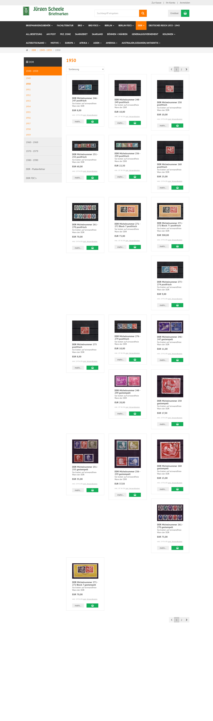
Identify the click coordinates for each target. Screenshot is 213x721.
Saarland (97, 34)
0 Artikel (174, 13)
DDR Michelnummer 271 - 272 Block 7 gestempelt (85, 583)
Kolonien (169, 34)
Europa (70, 42)
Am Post (51, 34)
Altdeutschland (36, 42)
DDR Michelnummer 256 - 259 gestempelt (127, 473)
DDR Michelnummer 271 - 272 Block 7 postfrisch (127, 225)
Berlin (109, 25)
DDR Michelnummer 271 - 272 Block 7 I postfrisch (170, 224)
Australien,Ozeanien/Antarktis (141, 42)
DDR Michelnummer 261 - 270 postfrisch (85, 226)
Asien (97, 42)
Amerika (111, 42)
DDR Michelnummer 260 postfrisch (169, 165)
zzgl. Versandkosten (90, 115)
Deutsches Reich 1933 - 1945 (164, 25)
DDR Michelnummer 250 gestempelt (169, 402)
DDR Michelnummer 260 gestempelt (169, 467)
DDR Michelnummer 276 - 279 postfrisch (127, 337)
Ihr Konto (170, 2)
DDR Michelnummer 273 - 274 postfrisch (170, 283)
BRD (81, 25)
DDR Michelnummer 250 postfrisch (169, 104)
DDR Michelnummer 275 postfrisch (84, 346)
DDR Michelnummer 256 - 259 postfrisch (127, 155)
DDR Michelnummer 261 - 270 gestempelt (170, 526)
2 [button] (181, 69)
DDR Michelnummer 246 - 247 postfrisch (85, 99)
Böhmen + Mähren (117, 34)
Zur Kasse (156, 2)
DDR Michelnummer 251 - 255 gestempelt (85, 468)
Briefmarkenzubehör (39, 25)
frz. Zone (65, 34)
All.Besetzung (34, 34)
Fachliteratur (65, 25)
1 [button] (176, 69)
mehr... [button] (78, 121)
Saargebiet (81, 34)
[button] (186, 69)
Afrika (84, 42)
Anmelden (185, 2)
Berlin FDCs (126, 25)
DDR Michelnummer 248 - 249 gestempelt (127, 392)
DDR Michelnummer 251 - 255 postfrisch (85, 155)
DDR (141, 25)
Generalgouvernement (145, 34)
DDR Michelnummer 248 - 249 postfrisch (127, 101)
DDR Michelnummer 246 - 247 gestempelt (170, 338)
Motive (56, 42)
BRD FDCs (94, 25)
